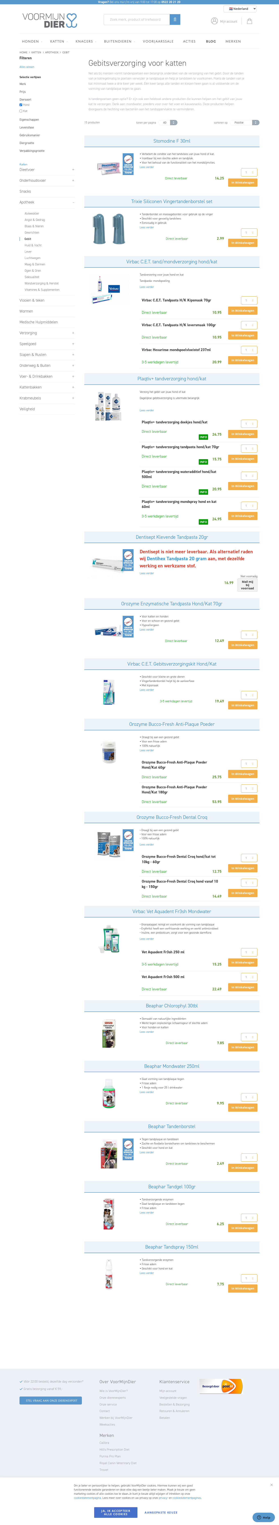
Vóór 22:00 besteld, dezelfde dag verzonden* (53, 1381)
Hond (26, 105)
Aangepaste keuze (161, 1512)
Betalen (164, 1418)
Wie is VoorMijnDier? (113, 1391)
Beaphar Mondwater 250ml (171, 1066)
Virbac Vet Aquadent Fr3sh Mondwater (172, 911)
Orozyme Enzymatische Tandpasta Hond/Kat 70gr (171, 603)
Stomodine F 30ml (171, 141)
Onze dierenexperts (112, 1397)
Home (23, 52)
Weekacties (107, 1424)
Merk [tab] (22, 84)
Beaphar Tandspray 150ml (171, 1247)
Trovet (103, 1470)
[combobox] (142, 19)
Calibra (104, 1443)
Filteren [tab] (25, 58)
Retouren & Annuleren (174, 1411)
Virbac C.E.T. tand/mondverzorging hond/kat (171, 261)
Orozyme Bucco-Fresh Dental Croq (172, 817)
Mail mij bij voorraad (247, 585)
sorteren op (221, 123)
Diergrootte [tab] (26, 143)
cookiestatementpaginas (187, 1498)
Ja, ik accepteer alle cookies (115, 1512)
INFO (203, 437)
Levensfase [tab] (26, 127)
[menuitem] (31, 41)
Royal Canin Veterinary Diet (118, 1463)
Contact (104, 1411)
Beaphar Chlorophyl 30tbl (172, 1005)
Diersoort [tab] (25, 100)
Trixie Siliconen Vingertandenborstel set (171, 201)
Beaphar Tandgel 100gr (172, 1186)
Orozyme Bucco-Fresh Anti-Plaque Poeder (172, 724)
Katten (36, 52)
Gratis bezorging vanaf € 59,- (43, 1389)
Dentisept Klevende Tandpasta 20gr (172, 537)
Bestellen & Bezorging (174, 1404)
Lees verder (147, 167)
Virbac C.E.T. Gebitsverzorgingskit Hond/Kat (171, 664)
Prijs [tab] (22, 92)
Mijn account (228, 21)
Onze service (108, 1404)
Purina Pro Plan (110, 1456)
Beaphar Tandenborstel (172, 1126)
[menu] (139, 41)
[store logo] (50, 20)
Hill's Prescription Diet (114, 1449)
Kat (25, 111)
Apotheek (51, 52)
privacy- (163, 1498)
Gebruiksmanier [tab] (29, 135)
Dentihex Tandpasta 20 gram (177, 558)
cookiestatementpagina (87, 1498)
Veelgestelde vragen (173, 1397)
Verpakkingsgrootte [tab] (32, 151)
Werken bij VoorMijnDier (116, 1418)
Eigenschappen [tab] (29, 120)
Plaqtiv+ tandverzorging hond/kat (171, 378)
